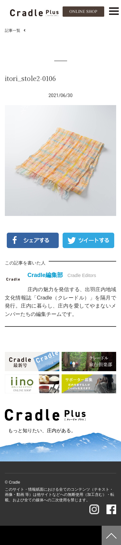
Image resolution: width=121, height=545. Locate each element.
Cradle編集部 (45, 275)
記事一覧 (12, 30)
